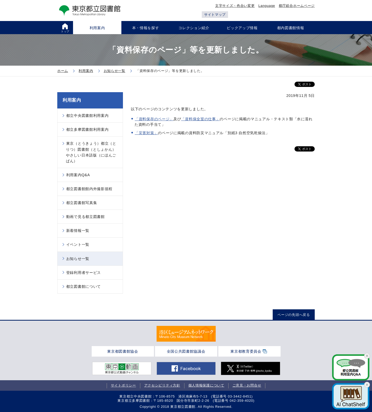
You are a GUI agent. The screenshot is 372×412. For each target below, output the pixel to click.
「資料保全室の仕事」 (200, 119)
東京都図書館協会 (122, 351)
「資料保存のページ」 (154, 119)
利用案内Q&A (78, 175)
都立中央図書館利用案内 (87, 115)
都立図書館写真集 (81, 203)
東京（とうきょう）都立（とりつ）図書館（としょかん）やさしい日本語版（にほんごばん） (91, 152)
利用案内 (72, 100)
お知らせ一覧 (77, 259)
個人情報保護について (206, 385)
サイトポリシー (123, 385)
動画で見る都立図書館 (85, 217)
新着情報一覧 (77, 230)
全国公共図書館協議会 (186, 351)
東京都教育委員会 (245, 351)
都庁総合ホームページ (297, 6)
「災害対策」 (146, 133)
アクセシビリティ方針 (162, 385)
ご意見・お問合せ (247, 385)
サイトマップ (215, 15)
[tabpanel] (186, 334)
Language (267, 6)
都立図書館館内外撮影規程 (89, 189)
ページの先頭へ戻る (293, 315)
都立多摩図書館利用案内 (87, 129)
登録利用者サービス (83, 272)
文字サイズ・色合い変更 (235, 6)
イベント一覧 (77, 244)
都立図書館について (83, 286)
